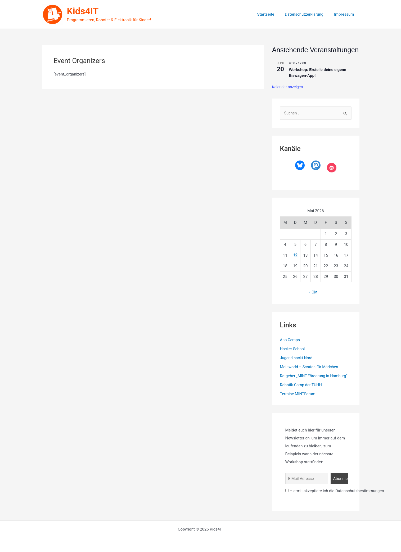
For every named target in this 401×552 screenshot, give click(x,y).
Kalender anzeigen (287, 87)
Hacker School (293, 348)
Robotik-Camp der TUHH (301, 384)
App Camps (290, 340)
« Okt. (314, 292)
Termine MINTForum (298, 393)
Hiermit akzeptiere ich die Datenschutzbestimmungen (334, 490)
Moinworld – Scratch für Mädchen (310, 366)
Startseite (272, 14)
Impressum (345, 14)
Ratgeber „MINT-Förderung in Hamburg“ (315, 375)
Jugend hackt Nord (297, 357)
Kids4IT (83, 11)
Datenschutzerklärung (308, 14)
